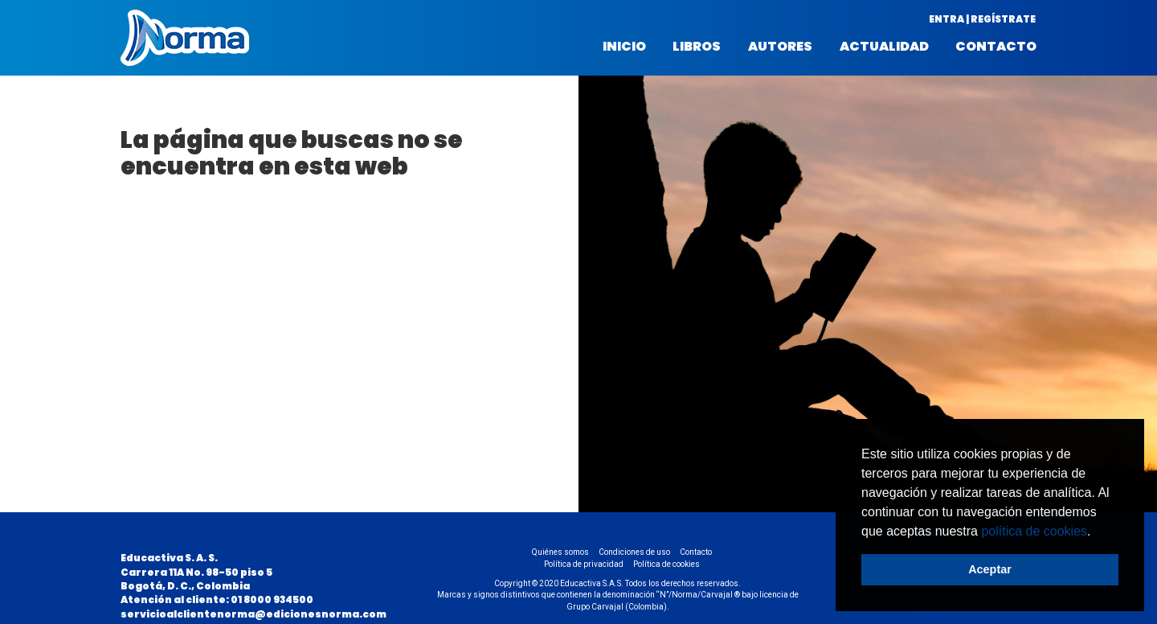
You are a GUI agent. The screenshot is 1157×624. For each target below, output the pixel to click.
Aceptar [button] (990, 569)
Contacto (995, 46)
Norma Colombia (185, 38)
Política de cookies (666, 564)
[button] (1096, 532)
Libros (697, 46)
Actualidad (884, 46)
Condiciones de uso (634, 552)
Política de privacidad (583, 564)
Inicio (624, 46)
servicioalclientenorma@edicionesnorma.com (253, 614)
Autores (780, 46)
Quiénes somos (560, 552)
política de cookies (1034, 531)
